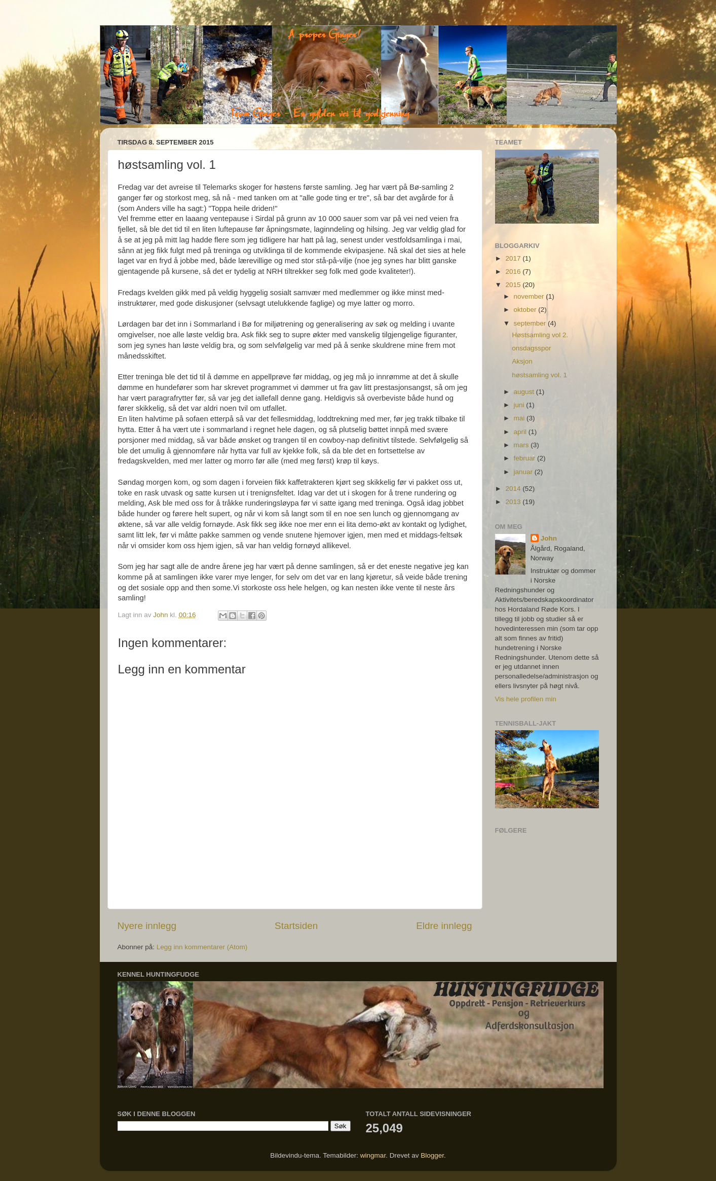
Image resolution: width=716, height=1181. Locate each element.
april (521, 432)
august (525, 392)
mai (520, 418)
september (531, 323)
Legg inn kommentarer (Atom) (202, 947)
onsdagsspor (531, 348)
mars (522, 445)
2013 (513, 502)
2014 (513, 488)
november (530, 296)
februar (526, 458)
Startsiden (296, 925)
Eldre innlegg (444, 925)
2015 (513, 285)
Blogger (432, 1155)
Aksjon (522, 361)
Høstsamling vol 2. (540, 335)
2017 (513, 258)
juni (520, 405)
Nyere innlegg (147, 925)
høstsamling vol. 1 (539, 375)
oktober (526, 309)
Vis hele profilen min (525, 699)
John (549, 538)
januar (524, 472)
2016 (513, 271)
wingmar (373, 1155)
